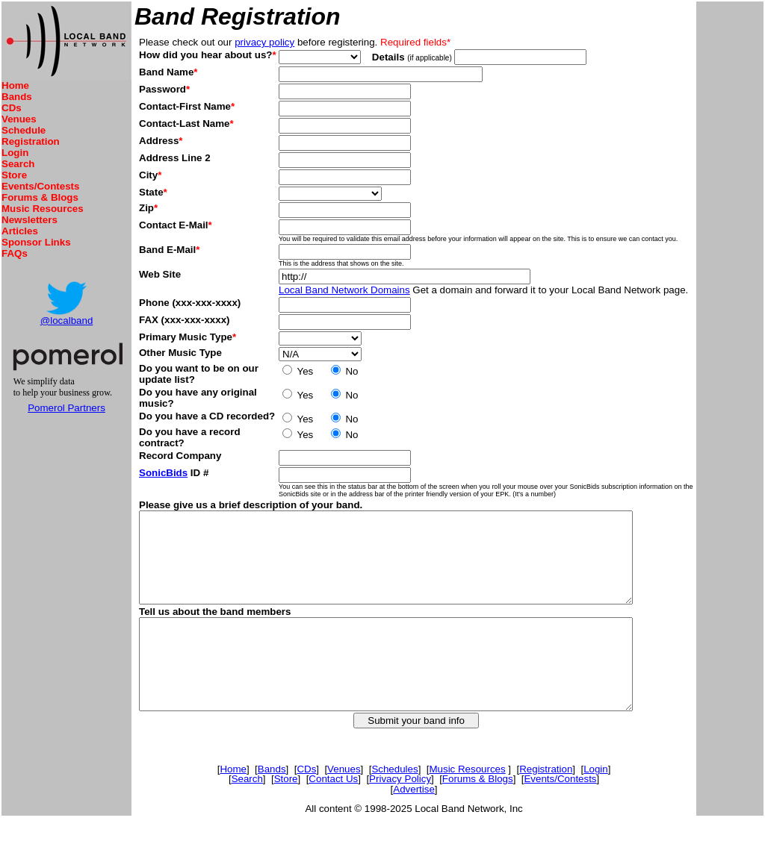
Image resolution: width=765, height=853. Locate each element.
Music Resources (42, 208)
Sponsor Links (36, 242)
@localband (66, 320)
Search (17, 163)
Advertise (418, 825)
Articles (19, 231)
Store (14, 175)
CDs (11, 107)
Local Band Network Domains (346, 290)
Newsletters (29, 219)
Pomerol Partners (66, 407)
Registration (30, 141)
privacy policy (264, 42)
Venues (19, 119)
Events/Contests (40, 186)
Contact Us (337, 814)
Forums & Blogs (39, 197)
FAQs (14, 253)
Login (14, 152)
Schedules (398, 804)
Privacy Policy (404, 814)
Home (15, 85)
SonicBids (163, 472)
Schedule (23, 130)
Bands (16, 96)
